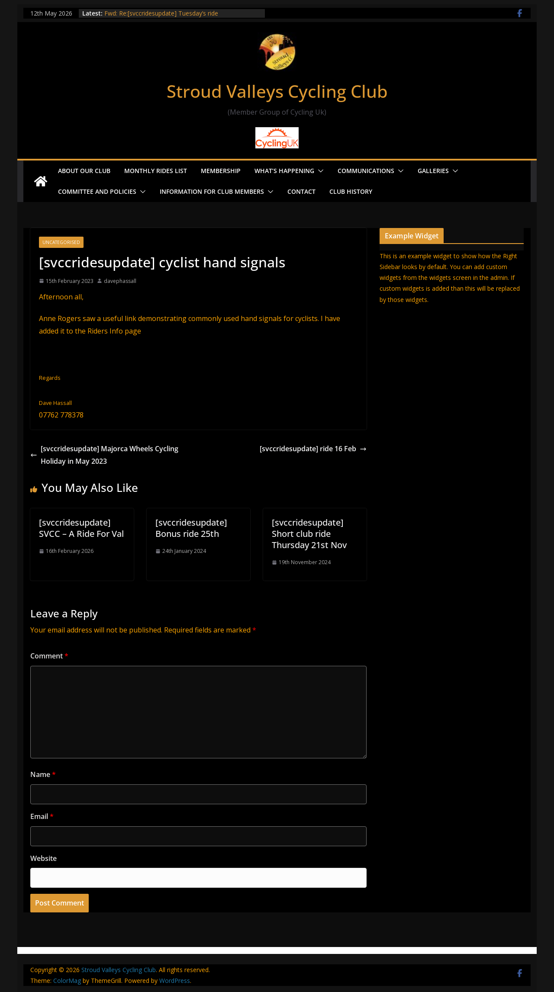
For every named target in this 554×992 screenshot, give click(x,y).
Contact (301, 191)
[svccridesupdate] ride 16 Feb (313, 448)
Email (42, 816)
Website (43, 858)
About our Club (84, 171)
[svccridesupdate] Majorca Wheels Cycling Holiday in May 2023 (104, 455)
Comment (49, 656)
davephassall (120, 281)
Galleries (433, 171)
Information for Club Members (212, 191)
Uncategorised (61, 242)
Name (43, 774)
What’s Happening (284, 171)
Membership (221, 171)
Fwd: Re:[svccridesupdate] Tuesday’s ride (161, 13)
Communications (366, 171)
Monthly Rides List (155, 171)
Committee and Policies (97, 191)
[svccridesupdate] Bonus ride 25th (191, 528)
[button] (319, 171)
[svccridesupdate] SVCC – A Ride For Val (81, 528)
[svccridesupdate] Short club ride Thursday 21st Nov (309, 534)
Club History (350, 191)
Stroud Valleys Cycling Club (277, 91)
